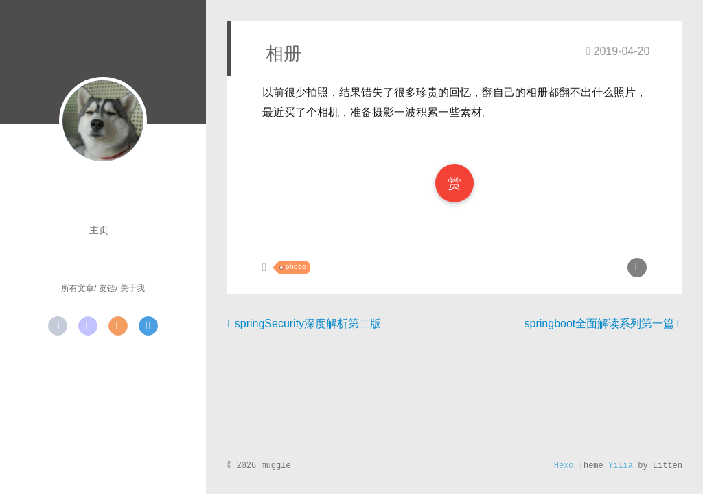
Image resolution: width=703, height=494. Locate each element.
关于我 (132, 288)
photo (296, 267)
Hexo (564, 466)
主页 (98, 229)
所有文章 (77, 288)
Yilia (620, 466)
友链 (107, 288)
